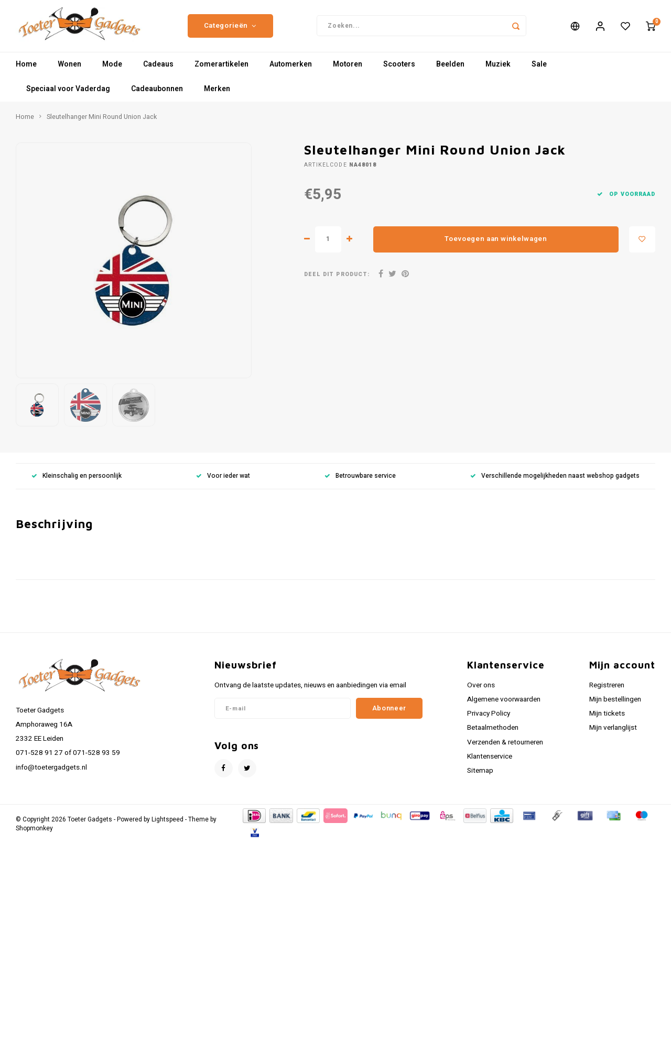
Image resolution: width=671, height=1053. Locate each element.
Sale (539, 70)
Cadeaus (158, 70)
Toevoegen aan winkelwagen (496, 244)
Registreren (606, 691)
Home (26, 70)
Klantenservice (489, 762)
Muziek (498, 70)
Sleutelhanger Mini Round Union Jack (102, 122)
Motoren (347, 70)
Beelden (450, 70)
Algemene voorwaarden (503, 705)
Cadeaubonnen (157, 95)
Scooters (399, 70)
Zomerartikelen (221, 70)
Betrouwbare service (360, 481)
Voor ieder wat (223, 481)
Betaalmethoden (492, 733)
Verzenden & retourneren (505, 748)
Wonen (69, 70)
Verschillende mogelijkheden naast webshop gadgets (555, 481)
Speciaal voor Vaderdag (68, 95)
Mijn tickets (607, 719)
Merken (217, 95)
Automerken (290, 70)
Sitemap (480, 776)
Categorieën (230, 29)
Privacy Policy (488, 719)
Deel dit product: (337, 280)
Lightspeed (167, 825)
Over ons (481, 691)
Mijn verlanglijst (613, 733)
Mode (112, 70)
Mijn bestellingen (615, 705)
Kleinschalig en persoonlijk (76, 481)
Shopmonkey (34, 834)
